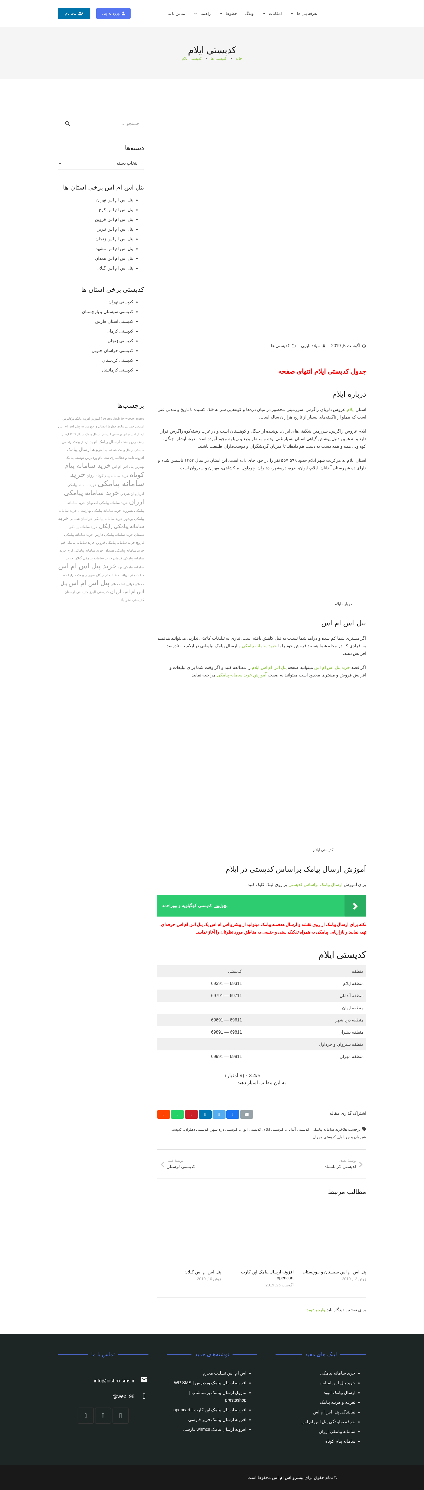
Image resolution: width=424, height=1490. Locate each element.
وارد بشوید (316, 1310)
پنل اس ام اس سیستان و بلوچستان (334, 1272)
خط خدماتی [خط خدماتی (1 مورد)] (137, 575)
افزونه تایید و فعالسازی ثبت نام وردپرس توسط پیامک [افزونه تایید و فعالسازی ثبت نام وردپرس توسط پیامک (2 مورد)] (104, 458)
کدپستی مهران (324, 1137)
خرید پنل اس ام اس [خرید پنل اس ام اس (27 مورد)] (87, 566)
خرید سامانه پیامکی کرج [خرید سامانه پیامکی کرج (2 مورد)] (85, 550)
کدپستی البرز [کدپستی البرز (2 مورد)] (99, 592)
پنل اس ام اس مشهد (114, 248)
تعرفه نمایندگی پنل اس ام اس (328, 1421)
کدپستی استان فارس (114, 321)
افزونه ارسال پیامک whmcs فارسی (215, 1429)
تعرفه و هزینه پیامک (337, 1402)
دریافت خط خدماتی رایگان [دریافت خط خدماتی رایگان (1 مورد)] (112, 575)
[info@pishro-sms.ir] (141, 1381)
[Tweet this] (219, 1114)
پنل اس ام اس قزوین (114, 219)
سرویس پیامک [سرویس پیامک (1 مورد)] (86, 575)
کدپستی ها (280, 345)
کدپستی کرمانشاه (117, 370)
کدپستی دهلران (196, 1129)
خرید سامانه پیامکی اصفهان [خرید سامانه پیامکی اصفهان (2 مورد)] (107, 503)
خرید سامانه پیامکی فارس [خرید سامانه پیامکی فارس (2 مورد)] (113, 535)
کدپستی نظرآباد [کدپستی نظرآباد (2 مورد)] (132, 600)
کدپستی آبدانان (297, 1129)
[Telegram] (103, 1416)
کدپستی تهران (120, 302)
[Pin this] (191, 1114)
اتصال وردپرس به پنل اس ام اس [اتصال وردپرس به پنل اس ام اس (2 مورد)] (82, 426)
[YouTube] (86, 1416)
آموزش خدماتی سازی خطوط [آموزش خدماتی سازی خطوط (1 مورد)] (126, 426)
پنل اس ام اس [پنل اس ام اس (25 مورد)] (89, 582)
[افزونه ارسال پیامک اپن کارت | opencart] (262, 1234)
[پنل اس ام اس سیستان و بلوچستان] (334, 1234)
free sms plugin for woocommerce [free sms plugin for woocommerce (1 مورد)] (122, 418)
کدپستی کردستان (117, 360)
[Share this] (232, 1114)
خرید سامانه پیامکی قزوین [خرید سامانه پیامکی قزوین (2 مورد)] (115, 542)
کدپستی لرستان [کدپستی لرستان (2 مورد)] (76, 592)
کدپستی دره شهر (224, 1129)
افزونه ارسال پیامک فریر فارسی (217, 1419)
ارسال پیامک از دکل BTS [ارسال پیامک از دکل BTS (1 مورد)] (85, 434)
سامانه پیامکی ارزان (337, 1431)
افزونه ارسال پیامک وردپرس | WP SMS (210, 1383)
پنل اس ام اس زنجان (114, 239)
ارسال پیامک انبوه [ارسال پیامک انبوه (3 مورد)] (105, 442)
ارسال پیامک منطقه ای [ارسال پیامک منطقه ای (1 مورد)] (119, 450)
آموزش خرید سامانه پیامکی (241, 675)
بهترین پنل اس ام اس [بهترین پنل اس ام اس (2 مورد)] (128, 466)
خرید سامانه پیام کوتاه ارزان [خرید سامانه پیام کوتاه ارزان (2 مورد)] (107, 476)
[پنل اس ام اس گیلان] (189, 1234)
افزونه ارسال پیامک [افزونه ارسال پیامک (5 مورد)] (85, 449)
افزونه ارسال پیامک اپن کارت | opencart (209, 1410)
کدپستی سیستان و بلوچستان (107, 311)
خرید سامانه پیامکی (259, 645)
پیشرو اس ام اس (287, 1477)
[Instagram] (120, 1416)
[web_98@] (141, 1396)
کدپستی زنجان (120, 341)
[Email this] (246, 1114)
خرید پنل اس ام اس (332, 667)
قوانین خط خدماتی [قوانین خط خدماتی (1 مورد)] (122, 584)
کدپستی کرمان (120, 331)
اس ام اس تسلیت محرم (225, 1373)
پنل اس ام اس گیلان (202, 1272)
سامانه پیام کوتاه (340, 1441)
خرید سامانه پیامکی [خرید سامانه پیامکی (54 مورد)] (107, 479)
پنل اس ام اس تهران (114, 200)
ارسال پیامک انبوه (339, 1392)
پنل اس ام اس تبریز (115, 229)
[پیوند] (360, 14)
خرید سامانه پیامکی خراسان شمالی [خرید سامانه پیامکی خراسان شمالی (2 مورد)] (95, 519)
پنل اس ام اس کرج (116, 209)
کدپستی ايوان (250, 1129)
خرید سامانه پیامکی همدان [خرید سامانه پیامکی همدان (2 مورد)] (124, 550)
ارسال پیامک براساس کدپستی (315, 884)
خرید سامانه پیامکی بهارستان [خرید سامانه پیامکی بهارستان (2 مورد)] (99, 511)
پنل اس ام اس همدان (114, 258)
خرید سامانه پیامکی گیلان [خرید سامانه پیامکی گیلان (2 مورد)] (93, 558)
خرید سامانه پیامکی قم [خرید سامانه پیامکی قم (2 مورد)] (78, 542)
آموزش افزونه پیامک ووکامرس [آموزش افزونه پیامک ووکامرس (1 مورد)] (81, 418)
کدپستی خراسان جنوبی (112, 350)
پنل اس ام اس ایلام (269, 667)
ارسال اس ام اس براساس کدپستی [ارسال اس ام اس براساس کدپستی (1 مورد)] (122, 434)
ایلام (351, 409)
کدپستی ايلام (273, 1129)
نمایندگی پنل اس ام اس (334, 1412)
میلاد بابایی (310, 345)
